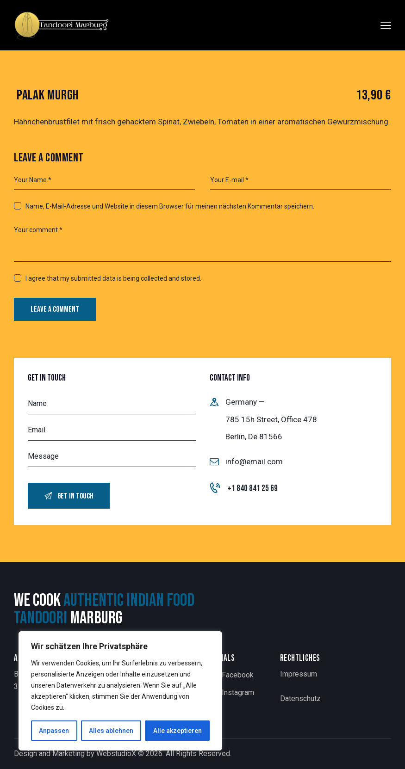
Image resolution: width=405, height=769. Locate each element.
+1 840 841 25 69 (252, 488)
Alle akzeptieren (177, 730)
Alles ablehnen (111, 730)
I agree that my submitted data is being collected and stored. (113, 278)
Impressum (298, 674)
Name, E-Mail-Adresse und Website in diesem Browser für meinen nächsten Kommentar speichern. (169, 206)
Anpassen (54, 730)
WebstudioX (116, 753)
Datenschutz (300, 698)
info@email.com (254, 461)
